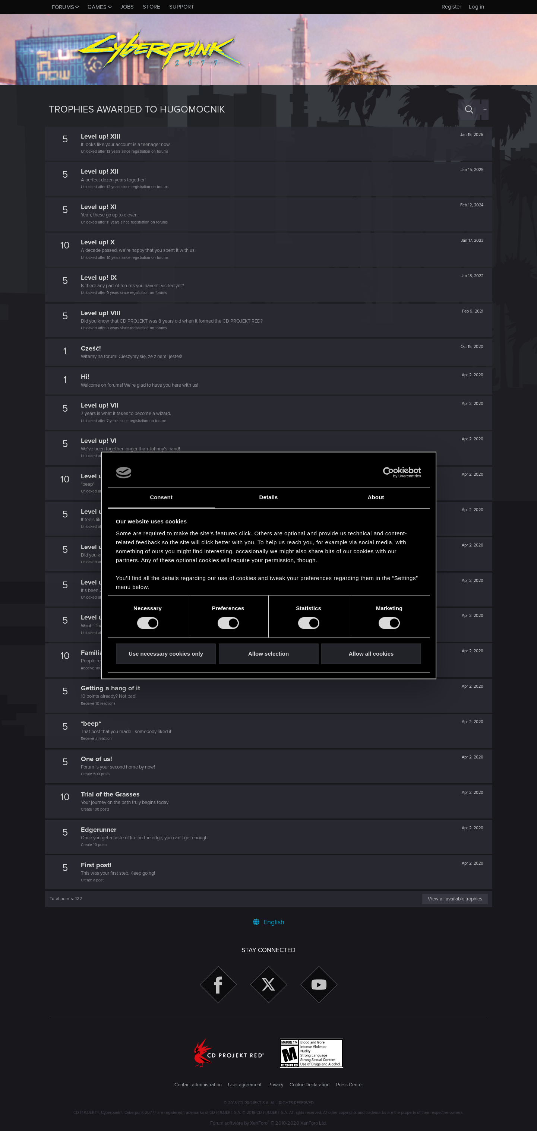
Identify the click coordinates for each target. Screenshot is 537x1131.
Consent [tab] (161, 497)
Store (151, 6)
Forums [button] (63, 7)
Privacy (275, 1085)
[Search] (469, 109)
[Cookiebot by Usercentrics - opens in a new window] (388, 472)
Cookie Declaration (309, 1085)
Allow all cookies (371, 653)
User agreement (245, 1085)
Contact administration (198, 1085)
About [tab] (376, 497)
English (268, 922)
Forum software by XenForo (268, 1123)
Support (181, 6)
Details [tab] (268, 497)
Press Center (349, 1085)
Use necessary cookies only (166, 653)
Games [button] (97, 7)
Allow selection (268, 653)
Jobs (127, 6)
